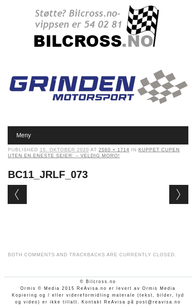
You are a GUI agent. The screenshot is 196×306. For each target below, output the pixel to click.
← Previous (17, 194)
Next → (178, 194)
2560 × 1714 (114, 149)
